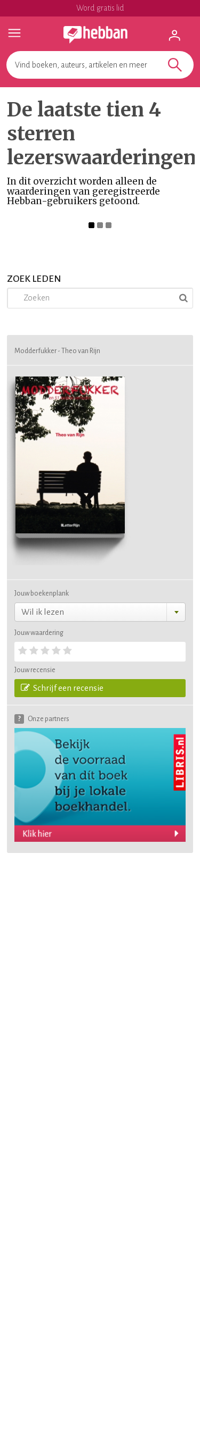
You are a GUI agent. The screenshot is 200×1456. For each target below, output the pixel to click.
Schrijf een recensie (62, 687)
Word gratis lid (100, 8)
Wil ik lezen (42, 611)
